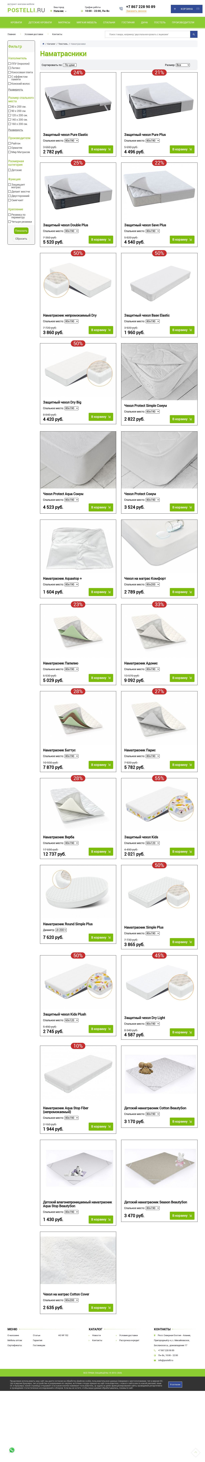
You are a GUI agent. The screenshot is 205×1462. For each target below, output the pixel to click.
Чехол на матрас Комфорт (145, 583)
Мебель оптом (15, 1354)
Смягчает (17, 200)
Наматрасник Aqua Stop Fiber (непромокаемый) (65, 1122)
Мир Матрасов (20, 152)
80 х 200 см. (18, 106)
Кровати (16, 22)
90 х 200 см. (18, 111)
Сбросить (21, 238)
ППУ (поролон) (20, 63)
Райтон (15, 143)
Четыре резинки (21, 221)
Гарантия (37, 1354)
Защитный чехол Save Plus (145, 227)
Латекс (15, 68)
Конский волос (20, 83)
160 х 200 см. (19, 124)
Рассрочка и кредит (129, 1354)
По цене (70, 65)
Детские (16, 170)
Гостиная (128, 22)
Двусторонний (20, 196)
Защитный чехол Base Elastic (147, 318)
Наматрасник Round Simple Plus (67, 933)
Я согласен (175, 1398)
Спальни (109, 22)
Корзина (187, 8)
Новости (96, 1349)
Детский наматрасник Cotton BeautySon (155, 1120)
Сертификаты (15, 1359)
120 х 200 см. (19, 115)
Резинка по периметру (18, 216)
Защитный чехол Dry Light (144, 1028)
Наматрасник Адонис (141, 668)
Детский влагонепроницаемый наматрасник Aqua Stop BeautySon (77, 1218)
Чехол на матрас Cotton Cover (66, 1308)
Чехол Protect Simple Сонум (145, 410)
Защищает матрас (18, 186)
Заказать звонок (136, 10)
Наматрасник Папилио (60, 668)
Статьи (36, 1349)
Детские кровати (40, 22)
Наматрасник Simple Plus (143, 937)
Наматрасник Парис (140, 756)
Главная (12, 34)
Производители (183, 22)
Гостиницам (39, 1359)
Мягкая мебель (87, 22)
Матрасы (64, 22)
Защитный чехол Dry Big (62, 407)
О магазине (13, 1349)
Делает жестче (20, 191)
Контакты (57, 34)
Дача (144, 22)
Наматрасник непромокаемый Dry (69, 318)
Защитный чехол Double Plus (65, 227)
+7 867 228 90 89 (140, 7)
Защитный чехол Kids (141, 845)
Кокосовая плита (22, 72)
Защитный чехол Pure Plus (145, 135)
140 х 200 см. (19, 119)
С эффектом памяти (19, 78)
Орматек (16, 148)
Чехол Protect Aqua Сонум (63, 499)
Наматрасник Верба (58, 845)
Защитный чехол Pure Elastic (65, 135)
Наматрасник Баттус (59, 756)
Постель (160, 22)
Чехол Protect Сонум (140, 499)
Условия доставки (34, 34)
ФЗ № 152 (63, 1349)
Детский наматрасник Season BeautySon (155, 1216)
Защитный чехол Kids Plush (64, 1025)
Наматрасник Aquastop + (62, 583)
